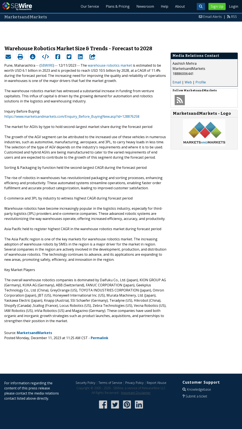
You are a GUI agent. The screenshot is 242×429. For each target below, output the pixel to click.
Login (233, 6)
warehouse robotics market (110, 65)
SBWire (17, 6)
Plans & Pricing (118, 6)
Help (164, 6)
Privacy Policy (134, 383)
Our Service (90, 6)
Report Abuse (156, 383)
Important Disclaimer (135, 393)
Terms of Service (110, 383)
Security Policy (85, 383)
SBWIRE (47, 65)
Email (177, 82)
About (180, 6)
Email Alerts (212, 16)
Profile (200, 82)
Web (188, 82)
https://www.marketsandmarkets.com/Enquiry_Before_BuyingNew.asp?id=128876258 (71, 116)
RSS (234, 16)
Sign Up (217, 6)
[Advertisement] (121, 31)
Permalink (99, 338)
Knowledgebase (199, 389)
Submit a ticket (196, 396)
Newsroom (145, 6)
